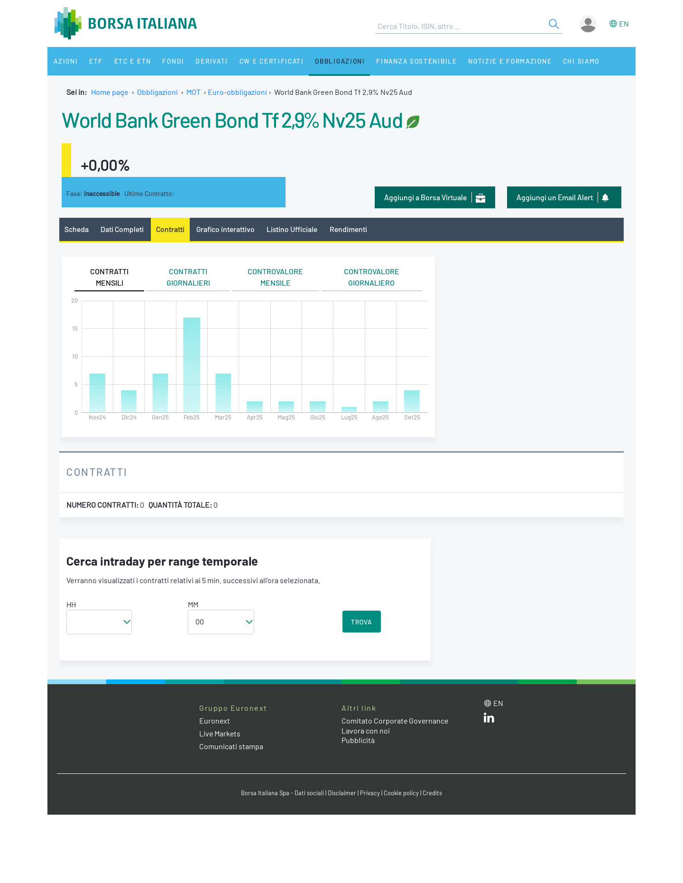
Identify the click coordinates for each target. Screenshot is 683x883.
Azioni (64, 61)
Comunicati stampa (231, 746)
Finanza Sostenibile (407, 61)
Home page (110, 91)
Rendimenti (349, 228)
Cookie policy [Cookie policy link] (401, 793)
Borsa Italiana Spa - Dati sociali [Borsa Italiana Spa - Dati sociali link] (282, 793)
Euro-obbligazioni (237, 91)
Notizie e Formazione (500, 61)
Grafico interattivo (225, 228)
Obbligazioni (331, 61)
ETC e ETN (129, 61)
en (624, 23)
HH (71, 604)
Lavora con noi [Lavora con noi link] (366, 730)
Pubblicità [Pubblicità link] (358, 739)
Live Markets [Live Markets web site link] (220, 733)
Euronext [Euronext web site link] (215, 720)
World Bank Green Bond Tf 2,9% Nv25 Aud (234, 119)
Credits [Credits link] (432, 793)
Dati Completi (122, 228)
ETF (94, 61)
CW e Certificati (263, 61)
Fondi (168, 61)
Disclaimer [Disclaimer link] (342, 793)
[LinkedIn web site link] (489, 719)
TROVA (361, 622)
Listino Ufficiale (293, 228)
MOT (193, 91)
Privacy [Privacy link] (370, 793)
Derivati (205, 61)
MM (193, 604)
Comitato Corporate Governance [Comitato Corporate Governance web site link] (396, 720)
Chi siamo (571, 61)
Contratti (170, 228)
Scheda (77, 228)
